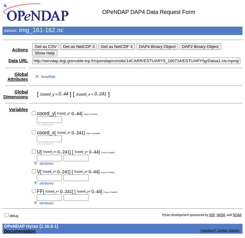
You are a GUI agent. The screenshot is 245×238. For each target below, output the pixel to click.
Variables (18, 109)
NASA (221, 215)
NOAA (237, 215)
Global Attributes (17, 77)
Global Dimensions (15, 94)
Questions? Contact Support (219, 230)
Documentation (20, 231)
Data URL (18, 60)
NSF (212, 215)
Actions (20, 49)
